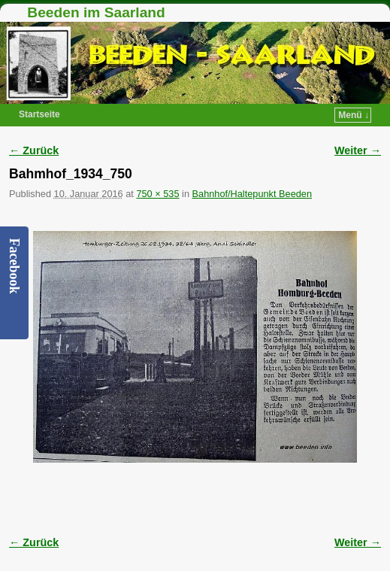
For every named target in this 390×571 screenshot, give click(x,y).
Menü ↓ (353, 115)
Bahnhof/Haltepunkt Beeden (252, 193)
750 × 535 (157, 193)
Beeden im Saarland (96, 12)
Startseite (39, 114)
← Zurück (34, 150)
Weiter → (357, 150)
